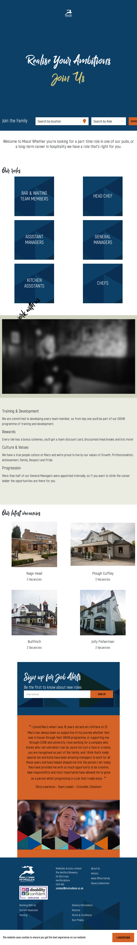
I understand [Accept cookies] (123, 937)
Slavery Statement (100, 883)
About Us (95, 868)
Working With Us (27, 905)
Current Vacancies (28, 910)
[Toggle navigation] (8, 13)
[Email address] (57, 694)
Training (23, 915)
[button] (34, 196)
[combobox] (93, 121)
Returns (76, 910)
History (94, 873)
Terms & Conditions (82, 915)
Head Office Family (100, 878)
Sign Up (102, 694)
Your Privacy (78, 920)
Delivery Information (82, 905)
